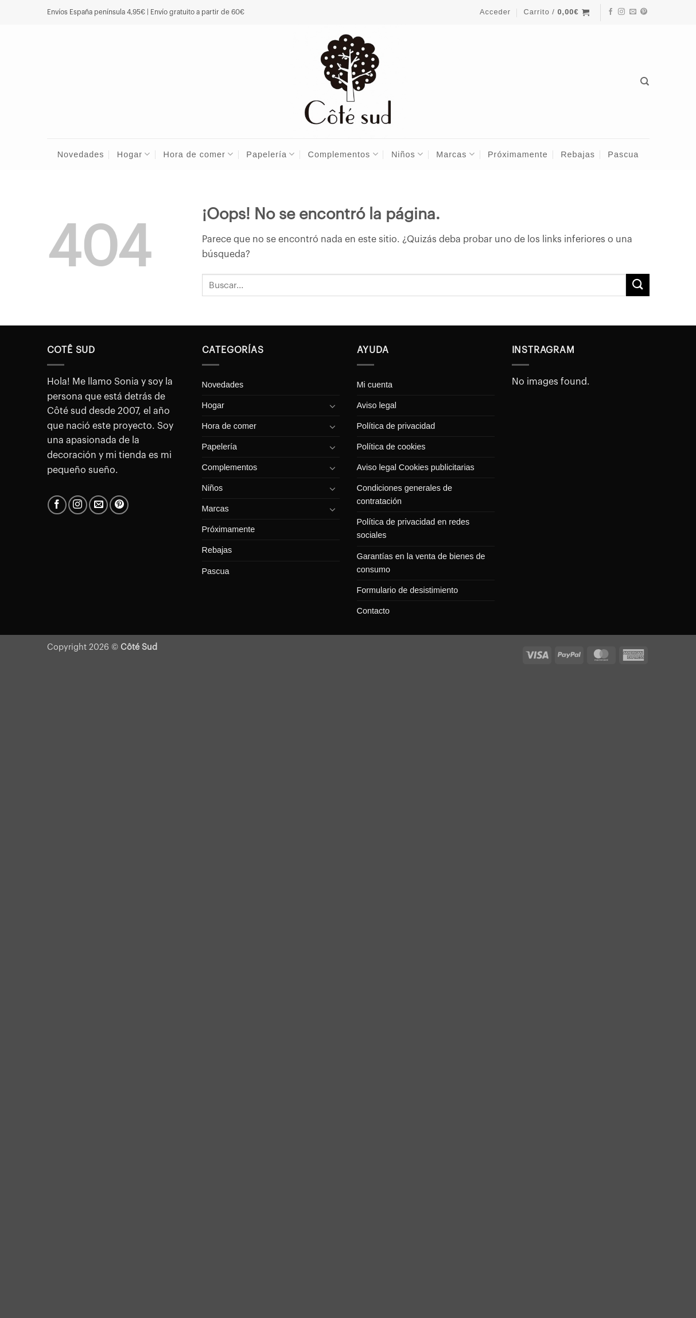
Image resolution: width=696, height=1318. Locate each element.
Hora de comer (199, 154)
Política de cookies (391, 446)
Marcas (455, 154)
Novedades (80, 154)
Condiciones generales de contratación (404, 494)
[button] (495, 12)
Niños (407, 154)
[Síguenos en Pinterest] (643, 12)
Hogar (133, 154)
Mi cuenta (374, 384)
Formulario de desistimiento (407, 590)
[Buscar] (645, 81)
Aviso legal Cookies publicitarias (416, 467)
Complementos (343, 154)
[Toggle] (333, 406)
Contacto (373, 610)
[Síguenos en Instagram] (621, 12)
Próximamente (518, 154)
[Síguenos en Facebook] (610, 12)
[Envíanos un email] (632, 12)
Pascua (623, 154)
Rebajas (578, 154)
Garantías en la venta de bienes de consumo (421, 563)
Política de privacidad (396, 426)
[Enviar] (637, 285)
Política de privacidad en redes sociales (413, 528)
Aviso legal (376, 405)
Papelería (270, 154)
